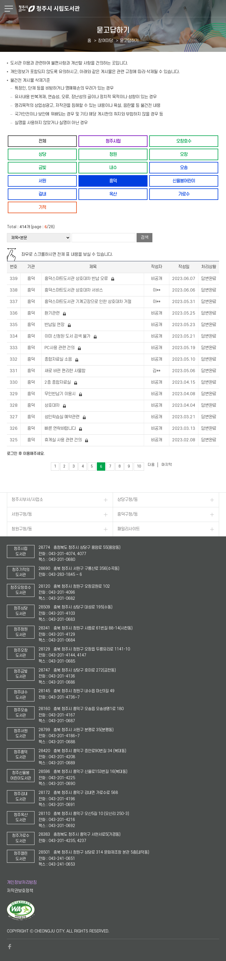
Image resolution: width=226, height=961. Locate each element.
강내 (42, 194)
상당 (42, 154)
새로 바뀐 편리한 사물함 (66, 370)
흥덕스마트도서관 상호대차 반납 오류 (77, 278)
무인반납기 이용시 (61, 393)
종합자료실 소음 (59, 359)
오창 (183, 154)
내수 (113, 167)
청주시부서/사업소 (27, 499)
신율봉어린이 (184, 181)
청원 (113, 154)
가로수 (183, 194)
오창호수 (183, 141)
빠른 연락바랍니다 (61, 428)
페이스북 (10, 946)
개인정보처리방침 (22, 882)
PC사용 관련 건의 (60, 347)
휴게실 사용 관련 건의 (64, 440)
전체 (42, 141)
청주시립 (113, 141)
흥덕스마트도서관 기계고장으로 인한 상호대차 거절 (89, 301)
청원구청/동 (22, 529)
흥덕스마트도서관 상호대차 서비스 (74, 290)
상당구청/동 (127, 499)
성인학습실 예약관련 (63, 417)
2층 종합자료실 (58, 382)
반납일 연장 (55, 324)
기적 (42, 207)
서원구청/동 (22, 514)
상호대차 (53, 405)
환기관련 (53, 313)
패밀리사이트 (128, 529)
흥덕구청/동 (127, 514)
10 (139, 466)
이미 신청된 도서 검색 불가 (68, 336)
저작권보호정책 (20, 890)
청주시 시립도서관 (121, 8)
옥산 (113, 194)
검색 (144, 237)
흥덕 (113, 181)
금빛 (42, 167)
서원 (42, 181)
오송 (183, 167)
